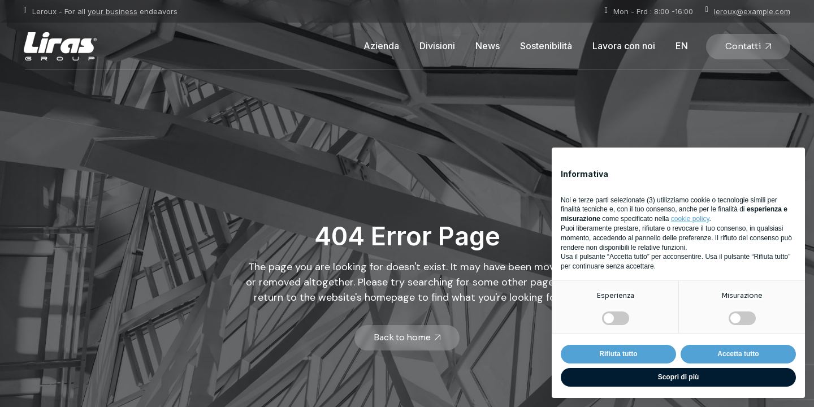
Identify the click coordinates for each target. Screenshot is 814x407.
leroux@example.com (752, 11)
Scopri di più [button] (678, 377)
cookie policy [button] (690, 219)
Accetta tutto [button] (738, 354)
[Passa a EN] (682, 46)
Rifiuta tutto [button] (618, 354)
